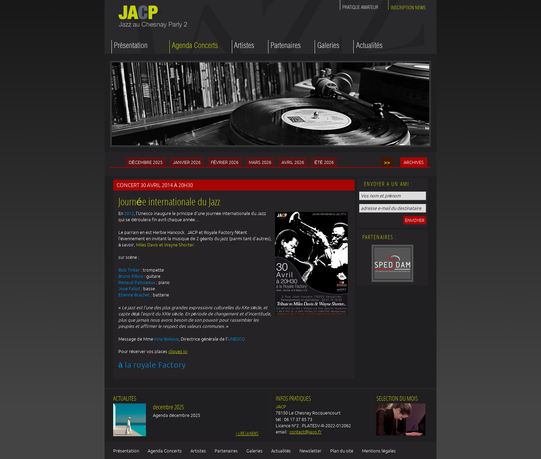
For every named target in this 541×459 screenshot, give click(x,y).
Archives (414, 162)
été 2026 (323, 162)
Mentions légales (378, 450)
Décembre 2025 (146, 162)
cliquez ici (177, 351)
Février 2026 (225, 162)
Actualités (281, 450)
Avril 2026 (293, 162)
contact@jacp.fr (305, 431)
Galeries (254, 450)
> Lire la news (247, 434)
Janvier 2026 (186, 162)
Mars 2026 (260, 162)
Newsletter (310, 450)
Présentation (126, 450)
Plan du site (341, 450)
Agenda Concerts (165, 450)
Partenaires (226, 450)
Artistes (198, 450)
